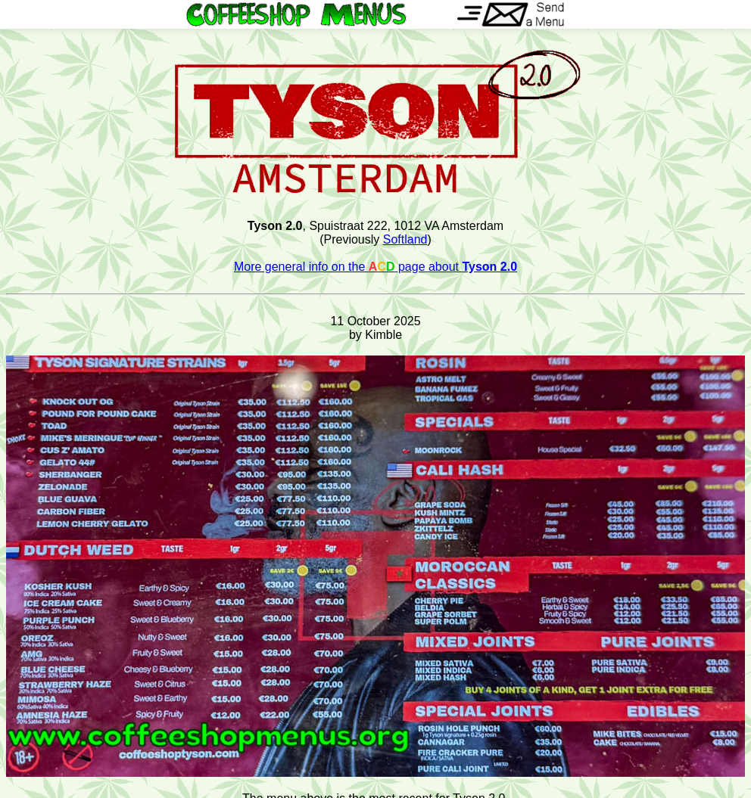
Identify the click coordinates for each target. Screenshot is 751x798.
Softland (405, 239)
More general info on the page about (375, 266)
